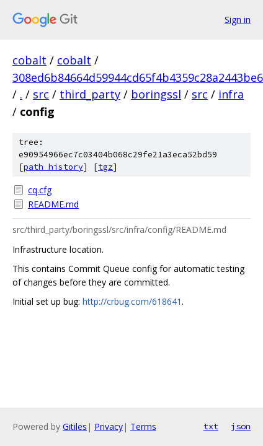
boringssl (156, 94)
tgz (105, 167)
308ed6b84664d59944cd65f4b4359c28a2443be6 (137, 77)
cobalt (29, 60)
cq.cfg (39, 190)
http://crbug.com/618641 (132, 301)
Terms (143, 426)
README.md (53, 204)
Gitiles (75, 426)
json (241, 426)
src (41, 94)
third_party (90, 94)
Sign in (238, 19)
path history (53, 167)
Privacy (108, 426)
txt (210, 426)
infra (231, 94)
